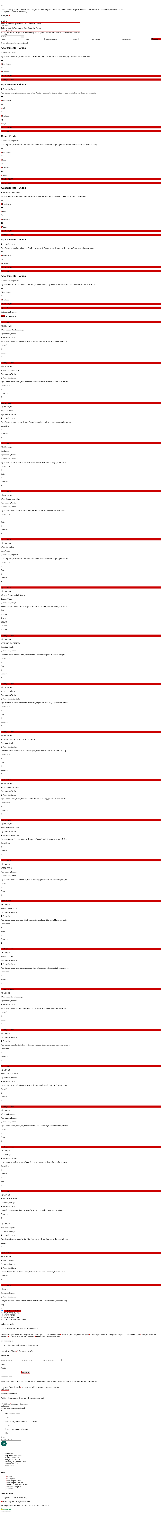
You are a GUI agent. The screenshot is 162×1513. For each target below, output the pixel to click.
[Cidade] (52, 39)
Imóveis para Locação (29, 9)
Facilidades (5, 1404)
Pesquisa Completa (79, 9)
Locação (13, 316)
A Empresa (47, 9)
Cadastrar (25, 1372)
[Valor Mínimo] (100, 39)
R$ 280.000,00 (6, 304)
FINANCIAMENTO (11, 1317)
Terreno (38, 24)
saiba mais (5, 1389)
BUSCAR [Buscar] (156, 39)
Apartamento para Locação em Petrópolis (45, 1334)
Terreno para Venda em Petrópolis (47, 1336)
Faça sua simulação (51, 1387)
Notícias (101, 9)
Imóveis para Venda (13, 9)
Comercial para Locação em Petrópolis (74, 1334)
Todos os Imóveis (7, 24)
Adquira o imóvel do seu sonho (31, 1387)
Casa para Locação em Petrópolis (128, 1334)
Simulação (14, 1404)
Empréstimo (23, 1404)
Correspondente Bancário (113, 9)
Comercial (31, 24)
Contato (40, 9)
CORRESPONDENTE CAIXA (15, 1320)
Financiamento (92, 9)
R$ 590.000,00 (6, 267)
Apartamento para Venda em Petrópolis (15, 1334)
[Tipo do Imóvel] (6, 39)
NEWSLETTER (10, 1315)
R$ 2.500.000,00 (7, 179)
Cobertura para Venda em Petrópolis (102, 1334)
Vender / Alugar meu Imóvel (61, 9)
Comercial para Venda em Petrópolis (21, 1336)
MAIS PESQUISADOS (12, 1311)
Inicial (3, 9)
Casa (25, 24)
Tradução (5, 15)
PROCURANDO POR (12, 1313)
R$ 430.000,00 (6, 76)
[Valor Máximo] (130, 39)
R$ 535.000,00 (6, 127)
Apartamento (18, 24)
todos (3, 316)
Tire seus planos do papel (10, 1387)
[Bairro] (75, 39)
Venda (7, 316)
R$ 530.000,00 (6, 231)
